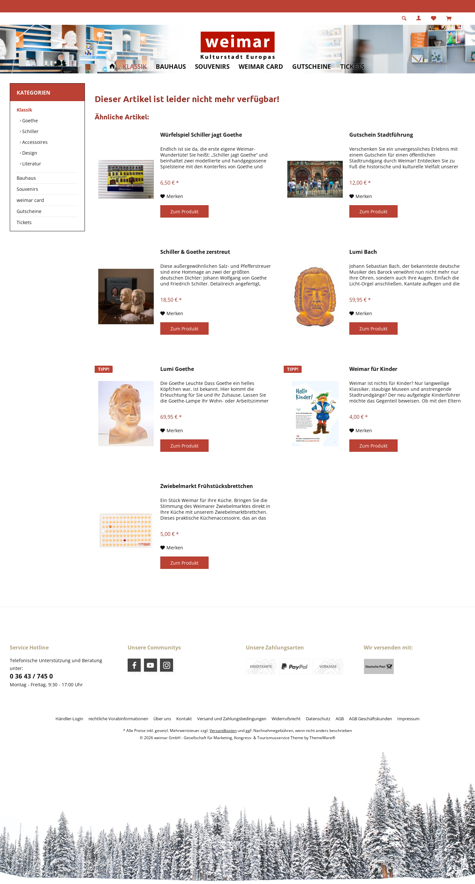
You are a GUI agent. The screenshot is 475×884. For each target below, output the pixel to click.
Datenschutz (318, 718)
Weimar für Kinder (373, 369)
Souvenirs (27, 189)
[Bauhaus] (170, 66)
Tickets (24, 222)
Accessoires (34, 142)
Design (29, 153)
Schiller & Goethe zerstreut (195, 252)
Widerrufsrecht (286, 718)
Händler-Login (69, 718)
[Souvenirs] (212, 66)
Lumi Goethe (177, 369)
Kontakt (184, 718)
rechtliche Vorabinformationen (118, 718)
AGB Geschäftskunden (370, 718)
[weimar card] (261, 66)
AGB (340, 718)
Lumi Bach (363, 252)
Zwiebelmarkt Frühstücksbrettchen (206, 486)
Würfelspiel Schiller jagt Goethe (201, 134)
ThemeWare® (322, 737)
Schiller (30, 131)
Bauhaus (26, 178)
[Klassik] (134, 66)
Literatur (31, 163)
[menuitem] (448, 18)
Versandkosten (223, 730)
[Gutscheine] (312, 66)
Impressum (408, 718)
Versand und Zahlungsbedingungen (231, 718)
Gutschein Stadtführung (381, 134)
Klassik (24, 110)
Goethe (29, 120)
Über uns (162, 718)
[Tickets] (352, 66)
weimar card (30, 200)
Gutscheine (29, 211)
